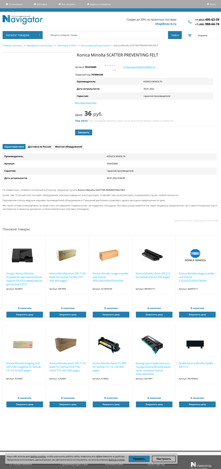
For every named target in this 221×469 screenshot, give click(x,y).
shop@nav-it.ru (165, 24)
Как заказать (68, 4)
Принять (139, 458)
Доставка (42, 4)
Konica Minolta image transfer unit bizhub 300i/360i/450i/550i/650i (110, 277)
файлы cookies (38, 456)
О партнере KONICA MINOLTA (139, 67)
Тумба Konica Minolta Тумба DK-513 (196, 364)
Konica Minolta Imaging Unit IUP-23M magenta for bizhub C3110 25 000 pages (23, 366)
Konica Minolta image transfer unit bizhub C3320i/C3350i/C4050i (197, 277)
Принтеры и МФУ (66, 45)
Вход (212, 4)
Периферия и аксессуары (39, 45)
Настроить (164, 458)
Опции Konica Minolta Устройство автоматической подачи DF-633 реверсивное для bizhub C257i (24, 279)
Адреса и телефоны (100, 4)
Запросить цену (24, 314)
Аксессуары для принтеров (95, 45)
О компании (15, 4)
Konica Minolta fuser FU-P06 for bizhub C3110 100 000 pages (110, 366)
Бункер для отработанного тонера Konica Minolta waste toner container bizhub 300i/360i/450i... (153, 368)
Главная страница (12, 45)
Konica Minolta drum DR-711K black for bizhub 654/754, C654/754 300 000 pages (67, 366)
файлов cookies (116, 459)
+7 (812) (207, 19)
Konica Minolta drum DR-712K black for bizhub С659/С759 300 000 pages (67, 277)
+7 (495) (207, 24)
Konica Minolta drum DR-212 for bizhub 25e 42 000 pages (153, 275)
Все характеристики (86, 102)
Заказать (83, 132)
